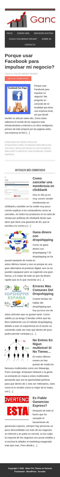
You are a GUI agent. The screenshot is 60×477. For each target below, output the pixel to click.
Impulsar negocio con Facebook (33, 148)
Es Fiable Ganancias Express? (41, 401)
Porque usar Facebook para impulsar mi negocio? (29, 61)
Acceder (41, 471)
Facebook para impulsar (38, 145)
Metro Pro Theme (33, 468)
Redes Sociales (28, 142)
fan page (9, 148)
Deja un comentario (18, 78)
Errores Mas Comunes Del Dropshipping (43, 290)
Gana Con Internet (30, 18)
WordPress (31, 471)
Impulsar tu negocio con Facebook (24, 151)
